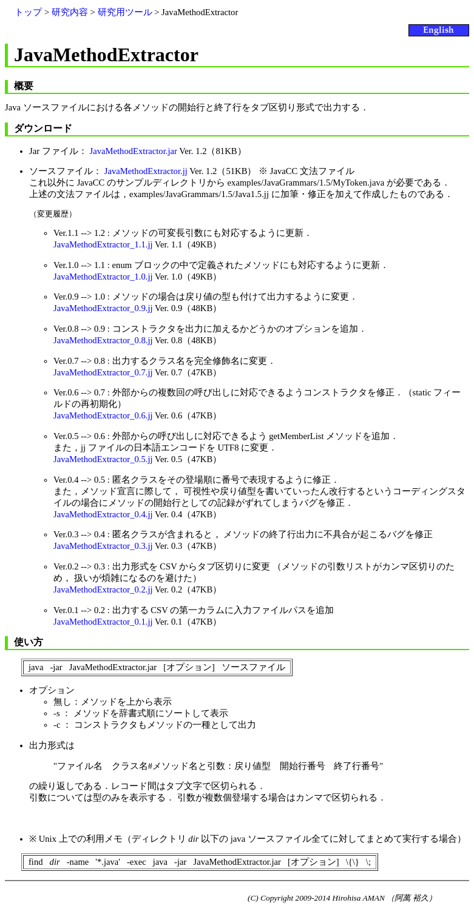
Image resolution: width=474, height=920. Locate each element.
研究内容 (70, 12)
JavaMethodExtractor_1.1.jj (103, 244)
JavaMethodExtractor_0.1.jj (103, 621)
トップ (28, 12)
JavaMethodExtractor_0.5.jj (103, 459)
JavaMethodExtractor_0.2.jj (103, 589)
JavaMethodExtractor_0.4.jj (103, 514)
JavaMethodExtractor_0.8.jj (103, 340)
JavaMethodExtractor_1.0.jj (103, 276)
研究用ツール (125, 12)
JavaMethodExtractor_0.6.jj (103, 415)
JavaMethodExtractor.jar (133, 151)
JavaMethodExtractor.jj (146, 171)
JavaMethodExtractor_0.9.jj (103, 308)
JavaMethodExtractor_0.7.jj (103, 372)
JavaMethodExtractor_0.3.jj (103, 546)
